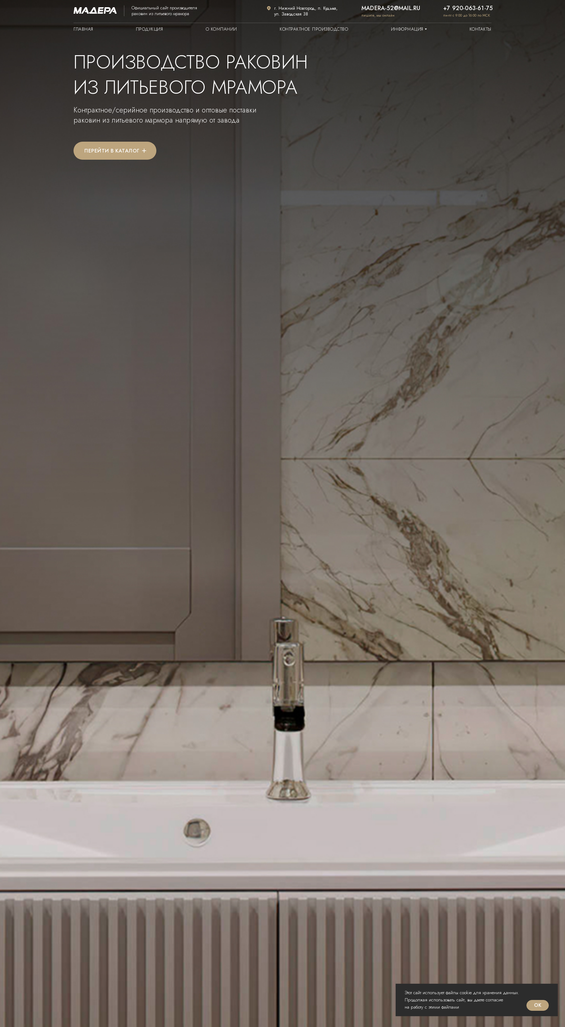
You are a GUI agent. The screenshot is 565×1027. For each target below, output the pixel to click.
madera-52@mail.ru (390, 8)
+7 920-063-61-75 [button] (468, 8)
